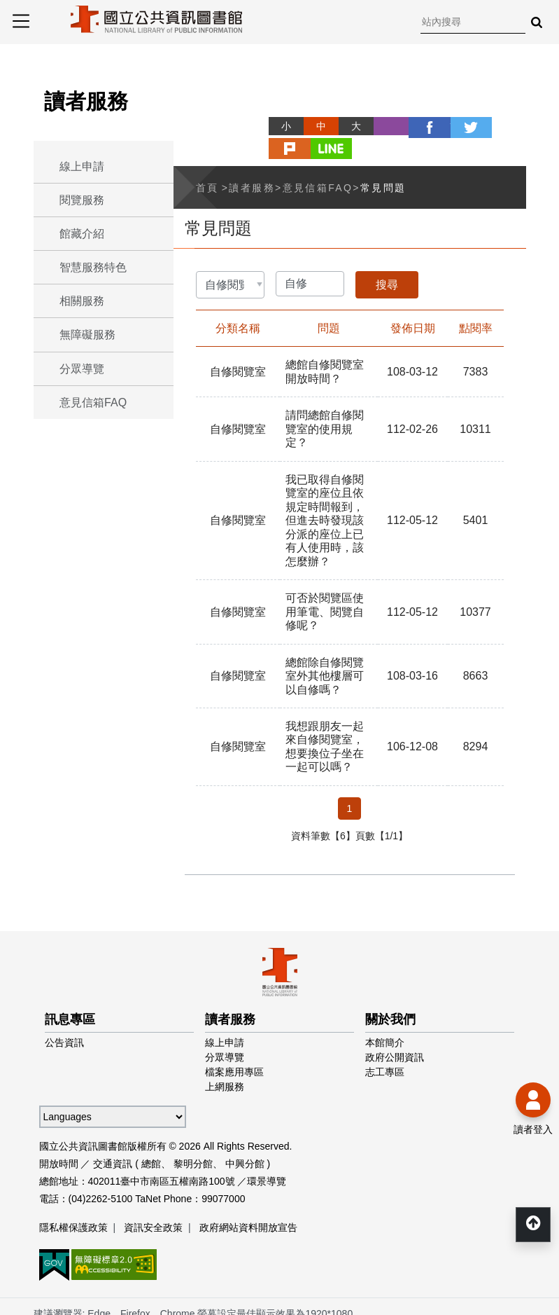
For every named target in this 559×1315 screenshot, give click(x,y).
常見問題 (383, 163)
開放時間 (58, 1134)
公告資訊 (64, 1013)
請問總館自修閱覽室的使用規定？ (324, 404)
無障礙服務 (87, 334)
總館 (151, 1134)
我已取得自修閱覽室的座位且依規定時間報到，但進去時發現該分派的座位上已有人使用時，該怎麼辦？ (324, 494)
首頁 (207, 163)
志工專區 (384, 1042)
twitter (438, 126)
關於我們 (390, 990)
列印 (368, 126)
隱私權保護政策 (73, 1198)
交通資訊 (112, 1134)
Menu (21, 21)
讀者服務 (252, 163)
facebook (403, 126)
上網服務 (224, 1057)
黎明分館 (193, 1134)
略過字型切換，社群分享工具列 (251, 113)
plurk (473, 126)
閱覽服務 (81, 200)
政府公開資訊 (394, 1027)
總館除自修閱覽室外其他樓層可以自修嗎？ (324, 647)
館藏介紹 (81, 234)
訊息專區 (70, 990)
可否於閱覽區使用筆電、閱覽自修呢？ (324, 584)
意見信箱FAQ (93, 402)
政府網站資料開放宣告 (248, 1198)
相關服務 (81, 301)
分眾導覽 (81, 369)
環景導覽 (266, 1151)
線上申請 (81, 166)
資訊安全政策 (153, 1198)
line (508, 126)
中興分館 (244, 1134)
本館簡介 (384, 1013)
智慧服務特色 (93, 267)
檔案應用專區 (234, 1042)
